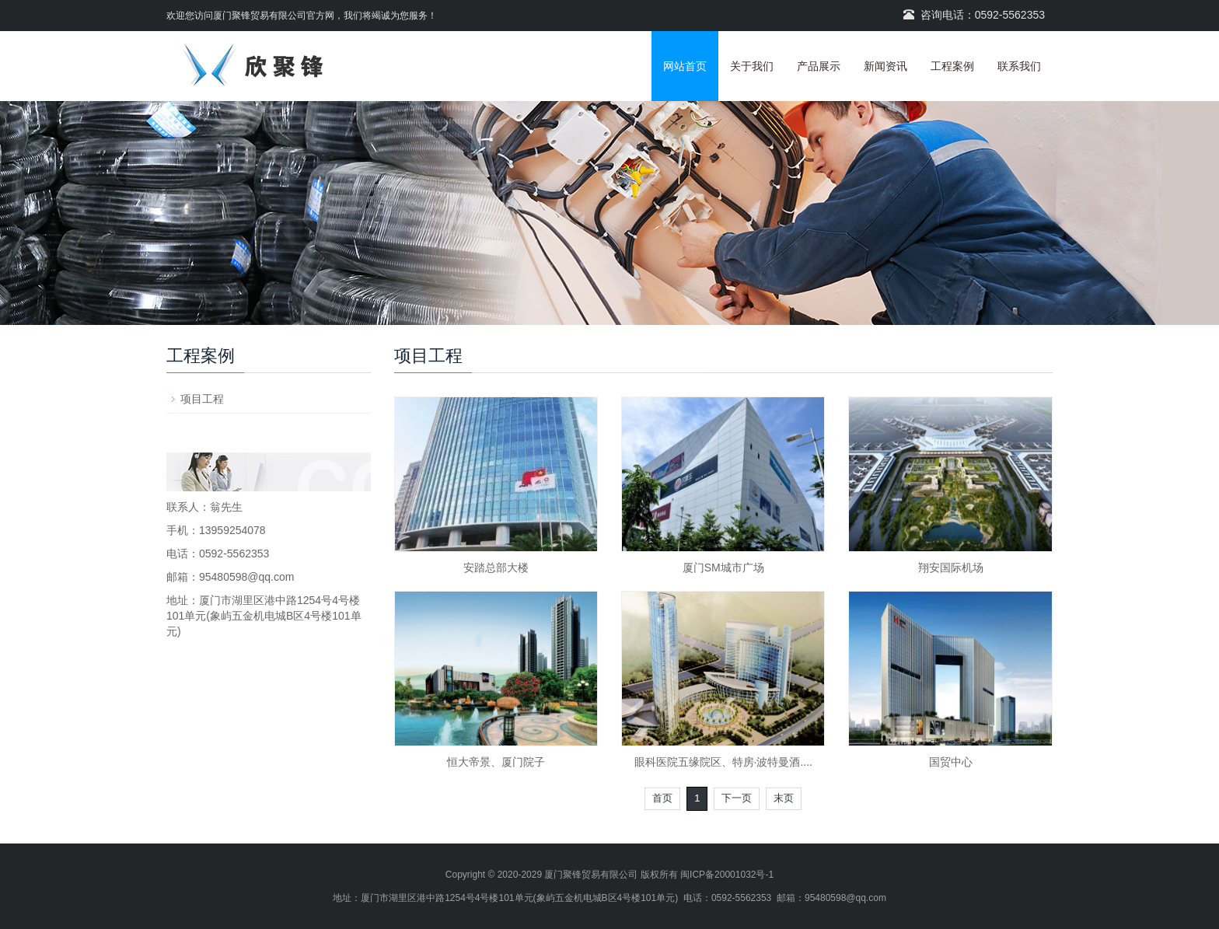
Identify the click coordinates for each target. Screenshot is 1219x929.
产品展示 (818, 66)
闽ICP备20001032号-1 (727, 874)
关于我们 (752, 66)
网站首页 (685, 66)
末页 (784, 798)
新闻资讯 (885, 66)
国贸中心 (951, 762)
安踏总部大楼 (496, 567)
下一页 (736, 798)
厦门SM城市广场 (723, 567)
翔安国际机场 (950, 567)
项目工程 (202, 399)
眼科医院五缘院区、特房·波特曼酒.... (723, 762)
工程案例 (952, 66)
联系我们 (1019, 66)
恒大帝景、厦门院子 (496, 762)
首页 (662, 798)
